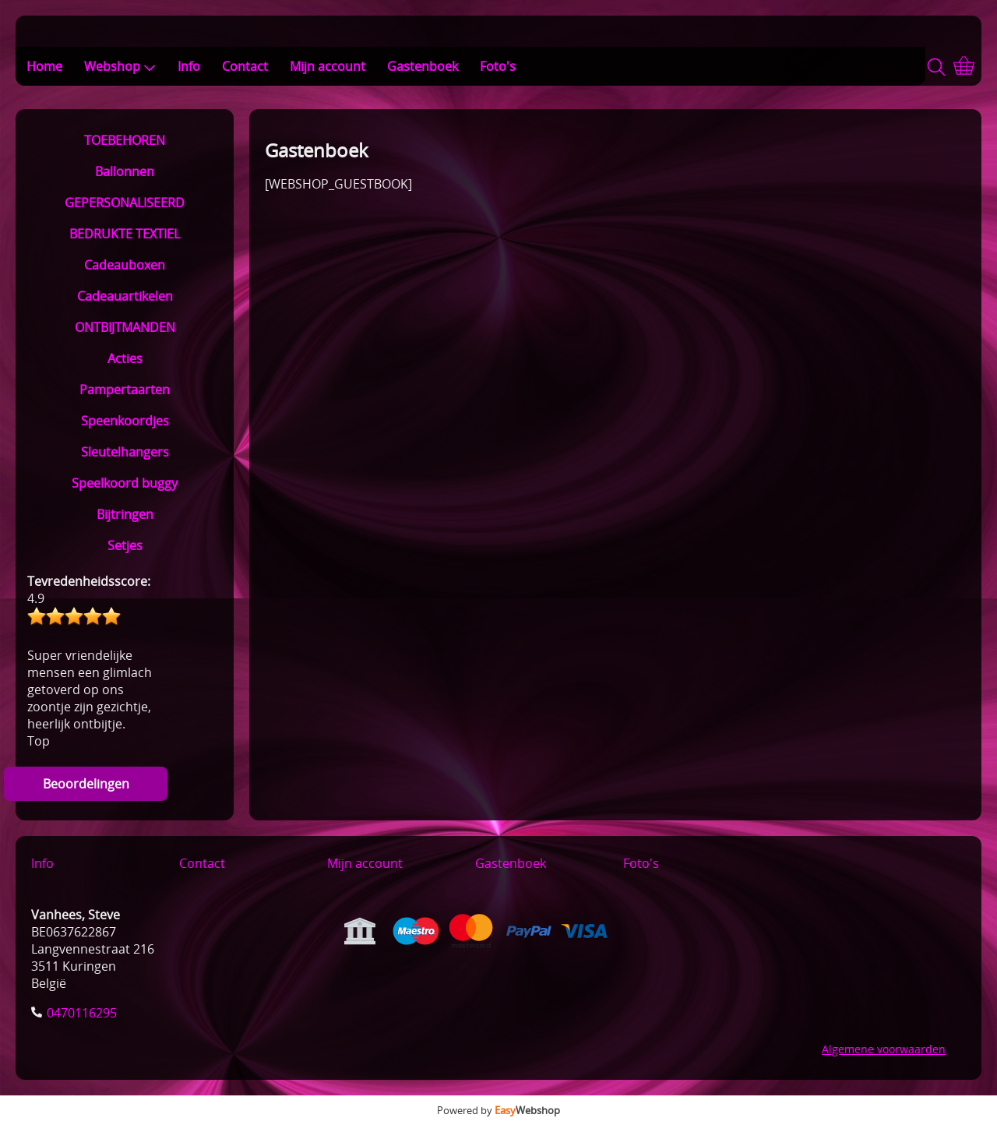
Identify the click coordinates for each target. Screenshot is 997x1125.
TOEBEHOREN (124, 140)
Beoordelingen (86, 783)
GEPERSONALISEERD (125, 202)
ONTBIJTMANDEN (125, 327)
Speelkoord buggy (125, 483)
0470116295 (82, 1012)
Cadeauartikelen (125, 296)
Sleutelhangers (125, 451)
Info (189, 66)
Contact (245, 66)
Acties (125, 358)
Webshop (120, 66)
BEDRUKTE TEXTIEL (124, 233)
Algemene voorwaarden (884, 1049)
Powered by (498, 1110)
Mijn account (327, 66)
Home (44, 66)
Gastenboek (422, 66)
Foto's (498, 66)
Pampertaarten (124, 389)
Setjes (125, 545)
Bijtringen (125, 514)
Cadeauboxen (124, 264)
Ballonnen (124, 171)
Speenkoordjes (125, 420)
